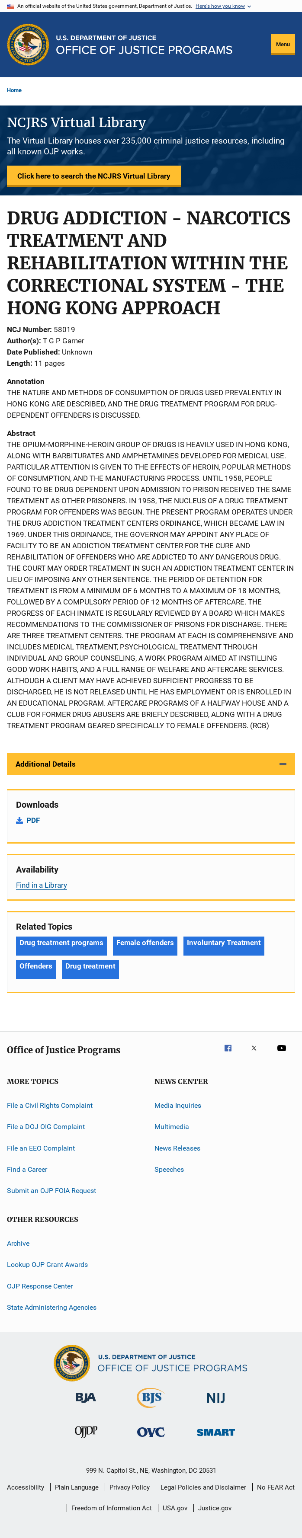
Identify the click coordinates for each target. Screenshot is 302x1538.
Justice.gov (214, 1508)
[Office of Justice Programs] (28, 44)
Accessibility (25, 1487)
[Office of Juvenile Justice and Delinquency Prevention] (86, 1439)
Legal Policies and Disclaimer (203, 1487)
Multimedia (171, 1126)
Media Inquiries (177, 1105)
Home (14, 90)
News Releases (177, 1148)
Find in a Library (41, 885)
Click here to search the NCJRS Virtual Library (93, 176)
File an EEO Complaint (41, 1148)
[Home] (144, 44)
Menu (283, 44)
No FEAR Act (276, 1487)
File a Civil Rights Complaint (50, 1105)
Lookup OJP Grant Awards (47, 1264)
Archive (18, 1243)
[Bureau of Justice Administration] (86, 1404)
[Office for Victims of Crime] (151, 1438)
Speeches (169, 1169)
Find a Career (27, 1169)
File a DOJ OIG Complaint (46, 1126)
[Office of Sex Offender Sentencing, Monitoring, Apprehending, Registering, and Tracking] (216, 1437)
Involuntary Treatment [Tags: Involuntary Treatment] (224, 942)
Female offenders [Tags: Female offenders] (145, 942)
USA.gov (175, 1508)
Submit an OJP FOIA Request (51, 1190)
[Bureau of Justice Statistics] (151, 1409)
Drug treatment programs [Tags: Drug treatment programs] (61, 942)
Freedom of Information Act (111, 1508)
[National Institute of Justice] (216, 1404)
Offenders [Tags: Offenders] (35, 966)
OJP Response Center (40, 1286)
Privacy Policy (129, 1487)
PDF (33, 820)
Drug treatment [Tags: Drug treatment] (90, 966)
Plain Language (77, 1487)
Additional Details (46, 764)
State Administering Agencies (51, 1307)
